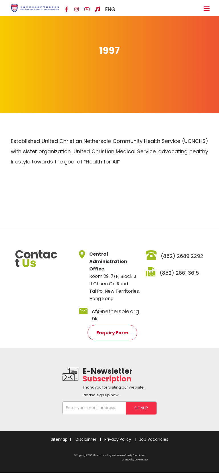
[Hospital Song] (97, 9)
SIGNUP (141, 408)
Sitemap (59, 439)
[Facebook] (66, 9)
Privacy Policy (117, 439)
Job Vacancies (153, 439)
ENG (110, 9)
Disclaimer (86, 439)
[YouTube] (87, 9)
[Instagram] (77, 9)
